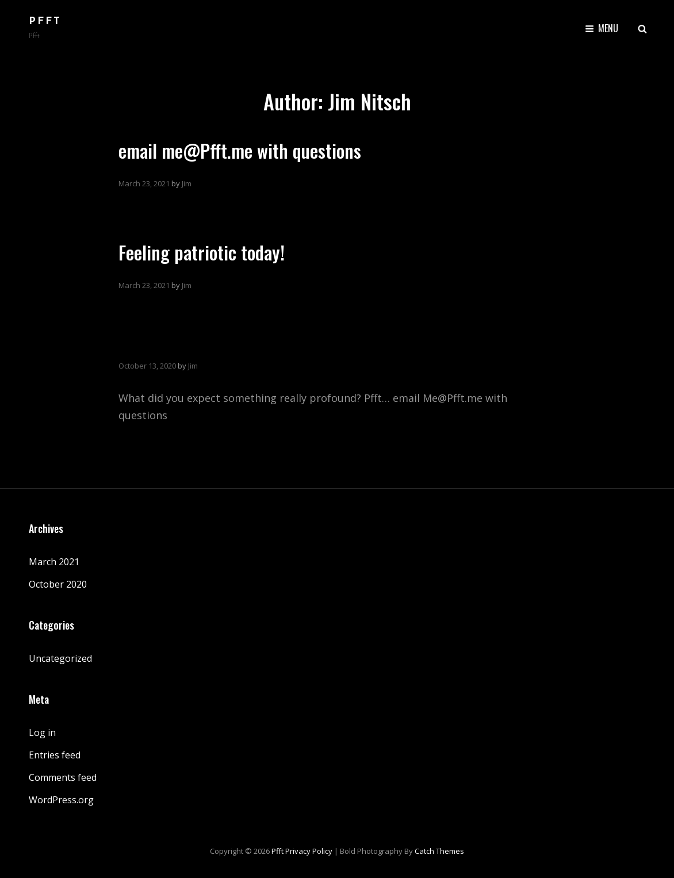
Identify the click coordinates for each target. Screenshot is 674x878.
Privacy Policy (308, 851)
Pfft (45, 21)
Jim (187, 183)
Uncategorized (60, 658)
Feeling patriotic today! (201, 252)
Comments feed (63, 777)
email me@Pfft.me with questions (239, 150)
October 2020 (58, 584)
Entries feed (55, 755)
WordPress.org (61, 799)
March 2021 (54, 561)
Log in (42, 732)
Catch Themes (439, 851)
